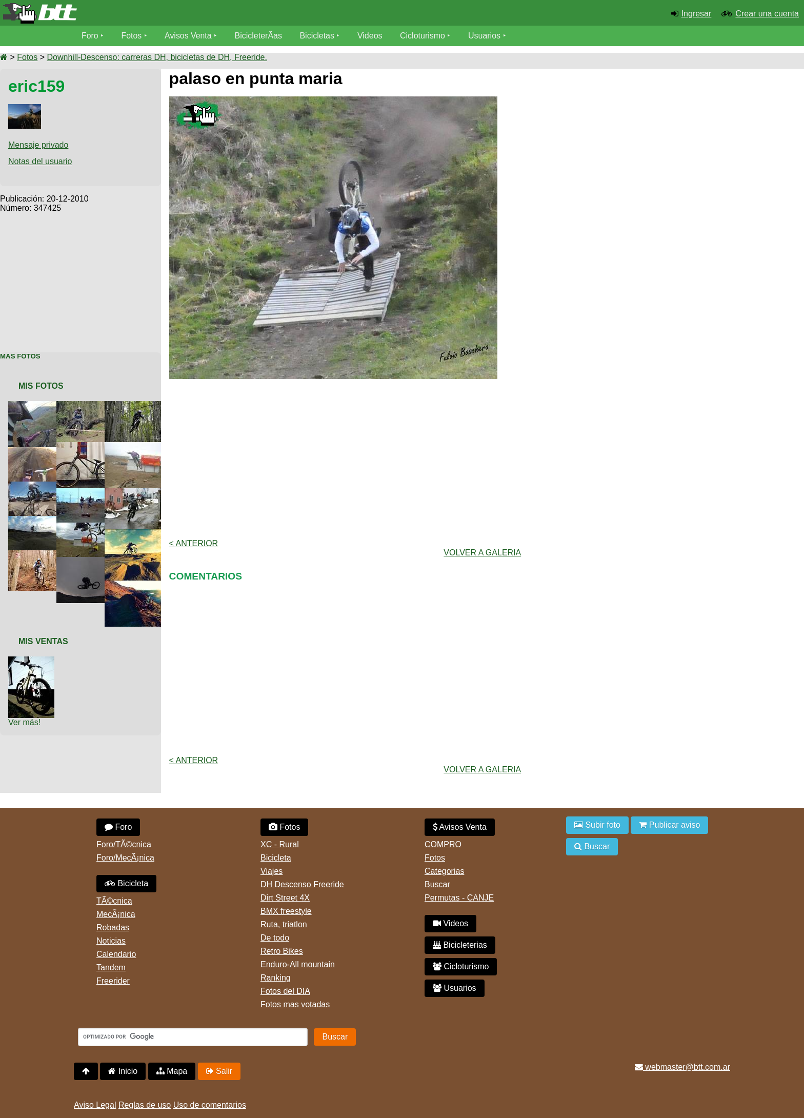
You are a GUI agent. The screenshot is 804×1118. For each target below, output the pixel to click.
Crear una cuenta (767, 13)
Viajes (271, 871)
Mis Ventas (43, 641)
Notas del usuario (40, 161)
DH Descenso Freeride (302, 884)
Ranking (275, 977)
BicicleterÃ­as (259, 35)
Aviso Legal (95, 1105)
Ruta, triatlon (283, 924)
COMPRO (443, 844)
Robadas (112, 927)
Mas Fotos (20, 356)
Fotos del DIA (285, 991)
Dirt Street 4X (285, 897)
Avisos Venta (188, 35)
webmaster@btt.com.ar (682, 1067)
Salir (219, 1071)
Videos (370, 35)
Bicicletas (318, 35)
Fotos (132, 35)
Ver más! (24, 722)
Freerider (113, 980)
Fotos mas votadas (295, 1004)
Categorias (444, 871)
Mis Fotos (41, 386)
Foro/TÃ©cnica (123, 844)
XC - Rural (279, 844)
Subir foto (597, 825)
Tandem (111, 967)
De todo (274, 937)
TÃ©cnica (114, 900)
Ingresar (696, 13)
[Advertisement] (80, 277)
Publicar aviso (669, 825)
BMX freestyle (286, 911)
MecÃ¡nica (115, 914)
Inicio (122, 1071)
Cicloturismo (423, 35)
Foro (90, 35)
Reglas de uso (144, 1105)
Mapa (171, 1071)
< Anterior (193, 543)
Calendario (116, 954)
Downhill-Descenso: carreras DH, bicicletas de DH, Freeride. (157, 57)
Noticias (111, 940)
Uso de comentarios (209, 1105)
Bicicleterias (460, 945)
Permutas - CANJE (459, 897)
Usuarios (485, 35)
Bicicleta (126, 883)
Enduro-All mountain (297, 964)
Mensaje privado (38, 145)
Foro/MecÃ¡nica (125, 857)
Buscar (437, 884)
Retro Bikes (281, 951)
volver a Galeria (482, 552)
